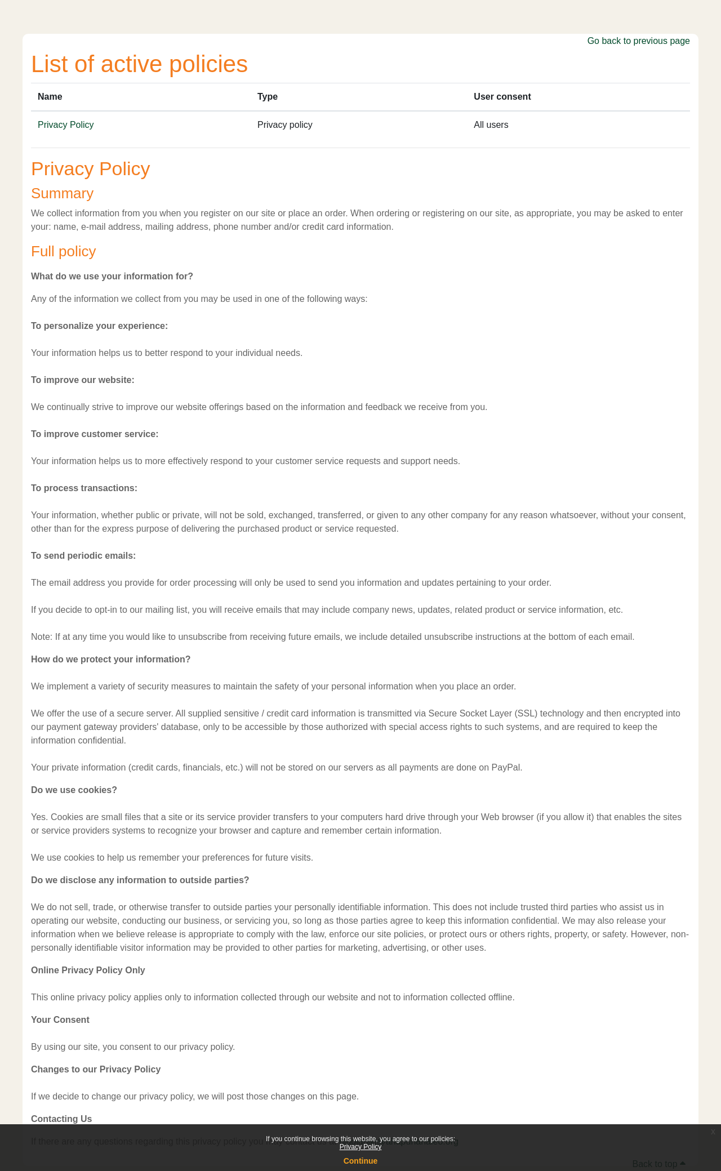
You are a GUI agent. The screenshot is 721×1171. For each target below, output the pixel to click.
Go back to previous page (639, 41)
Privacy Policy (361, 1147)
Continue (361, 1160)
